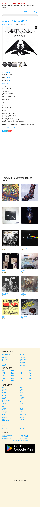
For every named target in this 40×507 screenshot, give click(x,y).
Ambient (22, 364)
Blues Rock (23, 356)
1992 (30, 378)
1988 (12, 378)
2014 (12, 380)
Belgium (4, 394)
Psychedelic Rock (6, 354)
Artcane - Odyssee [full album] (9, 127)
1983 (3, 377)
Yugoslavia (22, 400)
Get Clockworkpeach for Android (20, 447)
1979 (3, 375)
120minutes (5, 436)
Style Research (24, 438)
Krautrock (22, 362)
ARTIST (22, 428)
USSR (3, 406)
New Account (28, 12)
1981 (21, 375)
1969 (21, 370)
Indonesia (22, 417)
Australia (22, 419)
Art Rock (22, 360)
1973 (21, 372)
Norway (4, 398)
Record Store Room (7, 438)
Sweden (4, 397)
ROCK (4, 83)
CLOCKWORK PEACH (13, 3)
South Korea (23, 416)
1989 (21, 378)
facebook (22, 430)
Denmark (22, 398)
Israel (21, 403)
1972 (12, 372)
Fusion (4, 365)
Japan (3, 416)
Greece (4, 395)
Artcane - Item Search (7, 171)
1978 (30, 373)
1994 (3, 380)
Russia (21, 405)
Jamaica (22, 409)
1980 (12, 375)
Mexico (21, 408)
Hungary (4, 401)
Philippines (5, 417)
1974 (30, 372)
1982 (30, 375)
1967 (3, 370)
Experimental (23, 365)
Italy (21, 387)
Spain (21, 390)
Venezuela (4, 411)
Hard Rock (22, 357)
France (10, 79)
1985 (21, 377)
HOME (4, 24)
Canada (4, 408)
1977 (10, 80)
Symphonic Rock (6, 356)
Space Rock (5, 362)
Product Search (24, 435)
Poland (4, 405)
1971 (3, 372)
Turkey (4, 403)
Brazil (21, 411)
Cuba (3, 409)
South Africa (23, 414)
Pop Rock (4, 360)
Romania (22, 401)
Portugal (4, 392)
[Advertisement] (20, 148)
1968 (12, 370)
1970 (30, 370)
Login (36, 12)
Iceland (22, 392)
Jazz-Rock (4, 359)
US (21, 406)
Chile (3, 414)
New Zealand (5, 420)
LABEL (4, 430)
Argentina (4, 412)
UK (3, 387)
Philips (8, 77)
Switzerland (23, 394)
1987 (3, 378)
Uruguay (22, 412)
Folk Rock (4, 357)
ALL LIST (4, 428)
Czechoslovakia (6, 400)
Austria (21, 395)
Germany (4, 389)
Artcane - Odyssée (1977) (15, 21)
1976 (12, 373)
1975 (3, 373)
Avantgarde (5, 364)
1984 (12, 377)
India (3, 419)
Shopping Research (7, 435)
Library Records (24, 436)
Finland (22, 397)
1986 (30, 377)
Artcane (10, 24)
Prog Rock (9, 83)
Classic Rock (23, 359)
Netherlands (5, 390)
